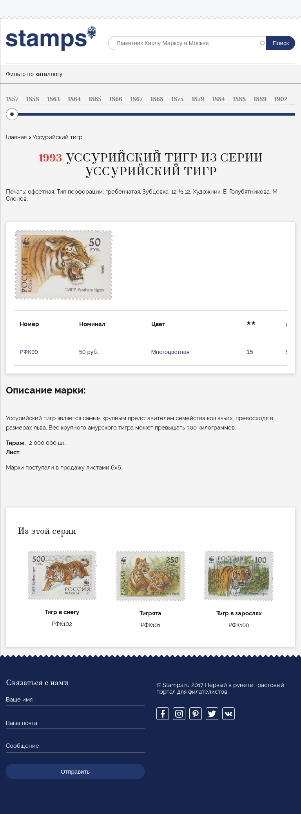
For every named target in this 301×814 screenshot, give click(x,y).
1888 (239, 99)
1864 (74, 99)
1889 (260, 99)
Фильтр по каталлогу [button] (34, 74)
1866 (115, 99)
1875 (177, 99)
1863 (53, 99)
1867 (136, 99)
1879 (198, 99)
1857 (12, 99)
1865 (95, 99)
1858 (32, 99)
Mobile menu (289, 8)
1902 (281, 99)
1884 (218, 99)
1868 (156, 99)
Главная (16, 137)
